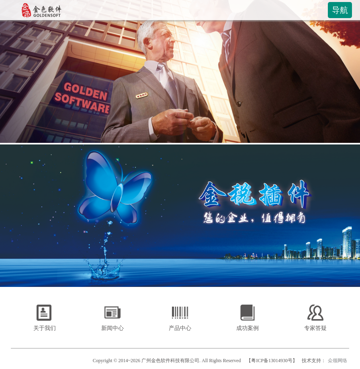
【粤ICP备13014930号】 (271, 360)
